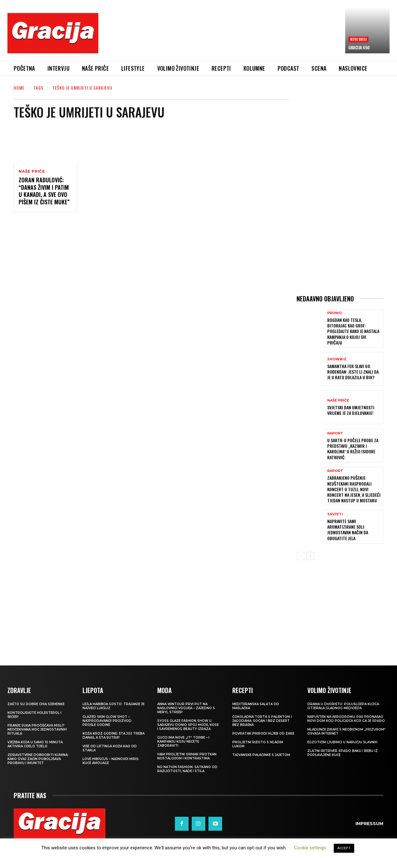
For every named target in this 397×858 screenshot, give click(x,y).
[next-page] (310, 556)
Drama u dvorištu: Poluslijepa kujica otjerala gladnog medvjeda (343, 706)
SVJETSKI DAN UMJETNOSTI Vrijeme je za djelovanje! (350, 410)
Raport (335, 433)
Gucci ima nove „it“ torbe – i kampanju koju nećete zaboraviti (183, 742)
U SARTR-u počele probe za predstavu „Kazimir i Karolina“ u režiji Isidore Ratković (352, 448)
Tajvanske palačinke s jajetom (261, 755)
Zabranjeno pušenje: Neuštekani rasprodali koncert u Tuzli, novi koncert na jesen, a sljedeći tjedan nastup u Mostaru (354, 489)
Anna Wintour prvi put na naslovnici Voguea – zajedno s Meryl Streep (186, 708)
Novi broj (358, 39)
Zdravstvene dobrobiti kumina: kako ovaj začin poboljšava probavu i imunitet (38, 759)
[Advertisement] (222, 37)
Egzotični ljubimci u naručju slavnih (342, 742)
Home (19, 87)
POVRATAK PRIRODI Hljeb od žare (263, 733)
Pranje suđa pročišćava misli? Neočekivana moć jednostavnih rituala (37, 729)
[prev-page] (300, 556)
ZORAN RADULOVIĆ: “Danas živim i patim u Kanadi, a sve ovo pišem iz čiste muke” (44, 191)
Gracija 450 (359, 47)
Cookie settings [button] (310, 848)
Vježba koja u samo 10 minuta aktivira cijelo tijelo (35, 744)
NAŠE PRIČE (32, 171)
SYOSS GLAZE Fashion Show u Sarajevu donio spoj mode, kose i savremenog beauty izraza (188, 725)
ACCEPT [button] (343, 848)
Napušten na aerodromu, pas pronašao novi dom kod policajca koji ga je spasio (346, 719)
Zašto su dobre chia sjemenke (36, 704)
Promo (334, 313)
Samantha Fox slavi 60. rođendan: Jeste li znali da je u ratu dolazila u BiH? (353, 371)
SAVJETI (335, 514)
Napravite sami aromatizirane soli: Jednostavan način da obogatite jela (347, 529)
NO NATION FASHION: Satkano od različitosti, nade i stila (187, 769)
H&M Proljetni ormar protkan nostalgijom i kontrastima (186, 756)
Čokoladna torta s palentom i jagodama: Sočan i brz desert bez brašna (262, 721)
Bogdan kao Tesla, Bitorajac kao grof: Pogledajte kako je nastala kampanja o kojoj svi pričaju (353, 331)
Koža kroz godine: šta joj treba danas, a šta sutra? (114, 735)
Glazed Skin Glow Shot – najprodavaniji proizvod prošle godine (107, 721)
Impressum (369, 823)
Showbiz (336, 359)
